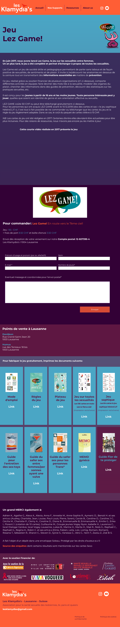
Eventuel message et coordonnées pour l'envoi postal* (33, 277)
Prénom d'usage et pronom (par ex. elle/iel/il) (25, 255)
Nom (60, 255)
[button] (60, 202)
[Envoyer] (95, 309)
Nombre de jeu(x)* (66, 265)
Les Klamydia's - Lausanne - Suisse (25, 601)
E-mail (8, 265)
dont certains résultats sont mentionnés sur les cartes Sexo (60, 546)
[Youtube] (107, 8)
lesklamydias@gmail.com (17, 609)
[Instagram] (102, 8)
